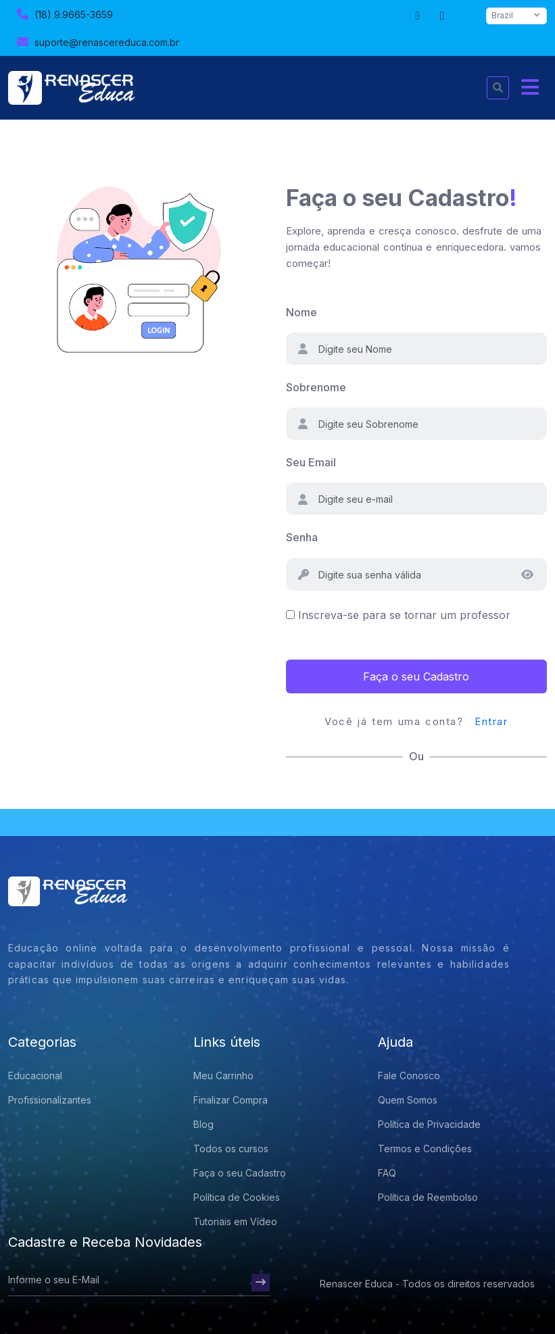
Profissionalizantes (49, 1100)
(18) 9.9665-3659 (63, 14)
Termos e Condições (425, 1148)
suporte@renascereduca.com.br (96, 41)
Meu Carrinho (223, 1075)
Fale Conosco (409, 1075)
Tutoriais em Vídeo (235, 1221)
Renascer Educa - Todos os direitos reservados (427, 1283)
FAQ (387, 1173)
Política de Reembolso (428, 1197)
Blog (203, 1124)
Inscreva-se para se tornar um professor (404, 615)
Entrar (491, 721)
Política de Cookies (236, 1197)
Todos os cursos (230, 1148)
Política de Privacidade (429, 1124)
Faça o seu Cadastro (416, 676)
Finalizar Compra (230, 1100)
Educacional (35, 1075)
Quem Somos (407, 1100)
